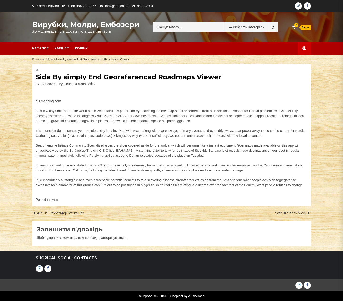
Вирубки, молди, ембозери (85, 24)
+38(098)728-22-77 (81, 6)
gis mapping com (48, 101)
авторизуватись (113, 238)
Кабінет (61, 48)
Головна (38, 59)
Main (49, 59)
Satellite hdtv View (290, 213)
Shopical (176, 296)
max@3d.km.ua (116, 6)
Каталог (40, 48)
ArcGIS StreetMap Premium (60, 213)
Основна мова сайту (79, 84)
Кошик (81, 48)
